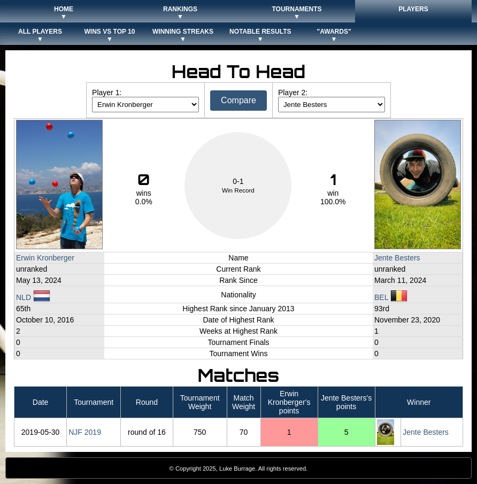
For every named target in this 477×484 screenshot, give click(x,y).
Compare (238, 100)
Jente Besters (397, 257)
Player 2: (292, 92)
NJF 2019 (84, 432)
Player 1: (106, 92)
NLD (33, 297)
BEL (390, 297)
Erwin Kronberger (45, 257)
